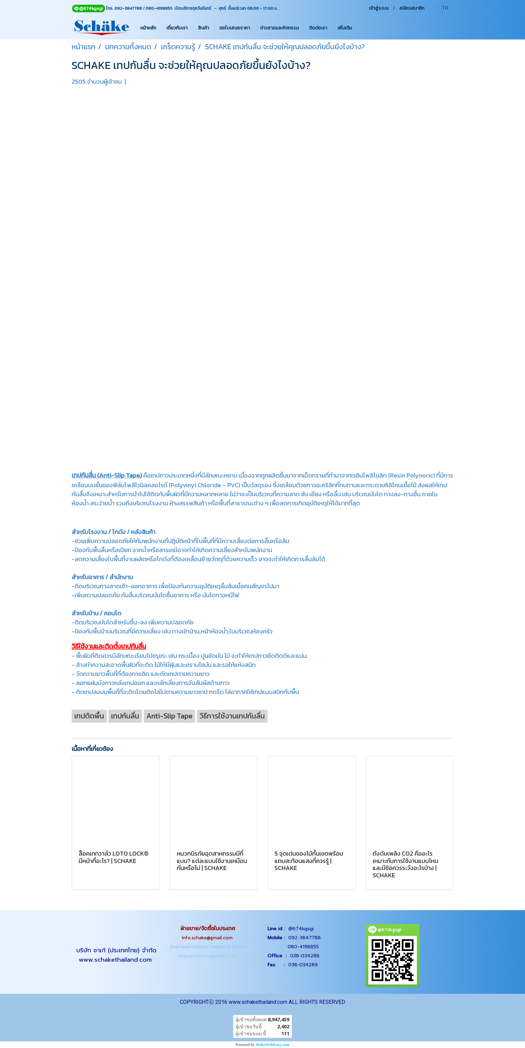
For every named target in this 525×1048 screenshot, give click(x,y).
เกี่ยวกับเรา (177, 27)
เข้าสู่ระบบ (379, 8)
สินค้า (203, 27)
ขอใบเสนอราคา (234, 27)
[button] (363, 27)
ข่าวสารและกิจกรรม (279, 27)
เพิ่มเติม (345, 27)
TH (441, 7)
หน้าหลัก (148, 27)
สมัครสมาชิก (411, 8)
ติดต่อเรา (318, 27)
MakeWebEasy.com (273, 1044)
